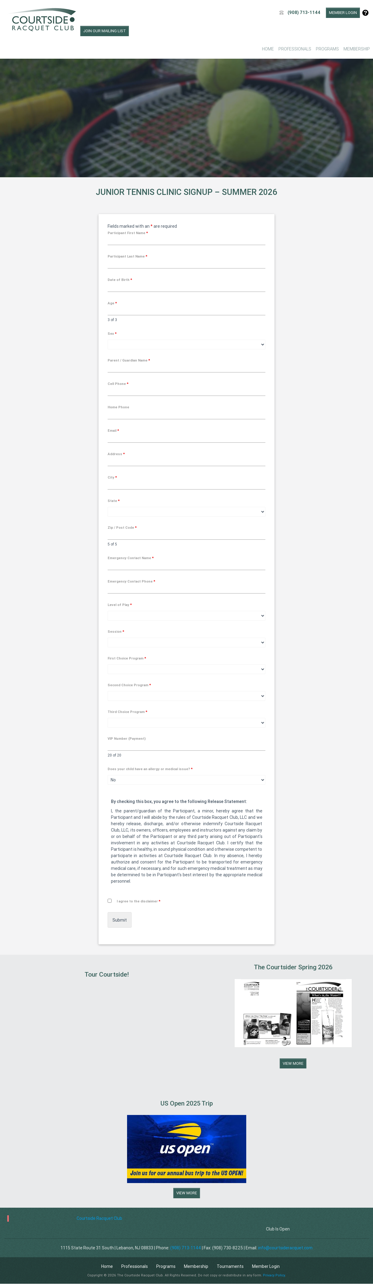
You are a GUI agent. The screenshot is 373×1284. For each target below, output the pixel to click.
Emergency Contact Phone (131, 581)
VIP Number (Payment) (127, 738)
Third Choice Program (127, 712)
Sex (112, 333)
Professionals (294, 49)
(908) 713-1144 (304, 12)
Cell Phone (118, 384)
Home (268, 49)
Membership (357, 49)
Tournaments (230, 1266)
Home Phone (118, 407)
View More (293, 1063)
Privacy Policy (274, 1275)
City (112, 477)
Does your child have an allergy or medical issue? (150, 769)
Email (113, 430)
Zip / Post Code (122, 527)
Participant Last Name (127, 256)
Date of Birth (120, 280)
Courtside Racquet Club (99, 1218)
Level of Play (120, 605)
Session (116, 631)
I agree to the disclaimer (139, 901)
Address (116, 454)
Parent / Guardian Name (129, 360)
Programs (327, 49)
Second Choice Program (129, 685)
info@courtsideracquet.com (285, 1248)
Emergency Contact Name (131, 558)
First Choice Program (127, 658)
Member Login (343, 12)
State (114, 501)
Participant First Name (128, 233)
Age (112, 303)
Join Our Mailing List (104, 30)
